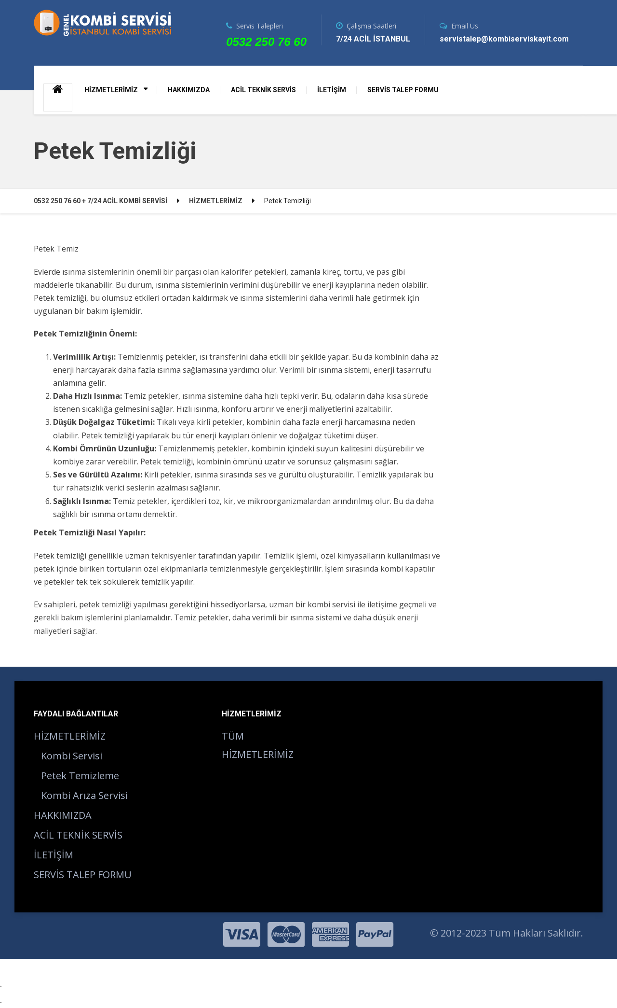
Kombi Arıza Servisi (84, 795)
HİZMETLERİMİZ (111, 90)
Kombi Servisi (71, 755)
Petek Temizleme (80, 775)
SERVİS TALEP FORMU (403, 90)
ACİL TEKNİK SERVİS (263, 90)
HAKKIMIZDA (189, 90)
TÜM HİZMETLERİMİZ (258, 745)
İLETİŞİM (331, 90)
